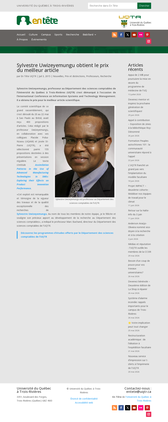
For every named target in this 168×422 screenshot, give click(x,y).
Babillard (88, 34)
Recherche (72, 34)
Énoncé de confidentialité (84, 398)
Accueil (21, 34)
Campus (46, 34)
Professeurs (92, 76)
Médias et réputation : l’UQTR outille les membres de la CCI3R (139, 247)
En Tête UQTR (28, 76)
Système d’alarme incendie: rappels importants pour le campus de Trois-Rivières (138, 306)
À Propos (22, 39)
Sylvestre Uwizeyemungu (32, 213)
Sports (58, 34)
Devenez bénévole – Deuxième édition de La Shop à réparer (139, 285)
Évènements (39, 39)
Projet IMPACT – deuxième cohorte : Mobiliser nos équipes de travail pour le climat (139, 193)
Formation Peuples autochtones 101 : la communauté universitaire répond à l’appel (139, 148)
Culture (33, 34)
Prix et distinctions (75, 76)
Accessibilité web (84, 402)
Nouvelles (58, 76)
